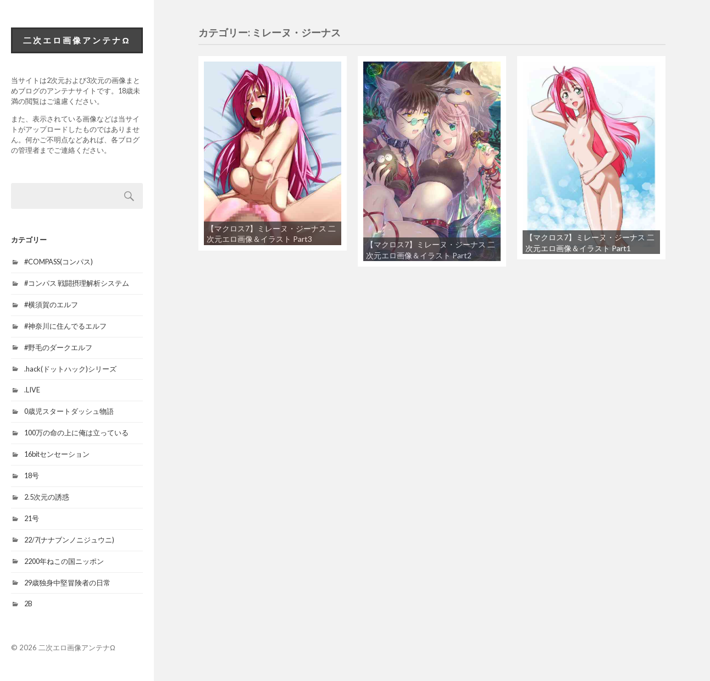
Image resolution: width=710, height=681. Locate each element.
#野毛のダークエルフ (58, 347)
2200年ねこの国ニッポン (64, 561)
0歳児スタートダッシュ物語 (69, 411)
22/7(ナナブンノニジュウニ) (69, 539)
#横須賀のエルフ (51, 304)
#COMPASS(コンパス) (58, 261)
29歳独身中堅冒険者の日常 (67, 582)
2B (28, 603)
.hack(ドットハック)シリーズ (70, 368)
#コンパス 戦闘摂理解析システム (76, 283)
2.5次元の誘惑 (46, 496)
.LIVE (32, 389)
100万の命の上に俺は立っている (76, 432)
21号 (31, 518)
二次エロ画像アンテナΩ (76, 40)
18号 (31, 475)
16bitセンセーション (57, 454)
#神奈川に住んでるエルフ (65, 326)
